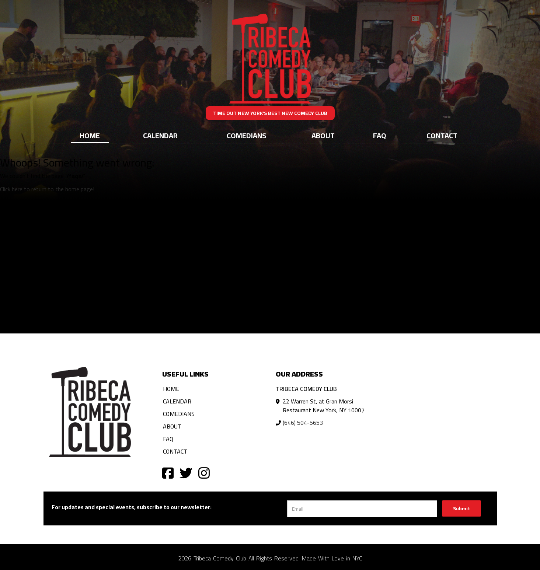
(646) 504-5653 (303, 422)
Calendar (160, 135)
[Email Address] (362, 508)
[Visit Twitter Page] (186, 472)
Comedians (246, 135)
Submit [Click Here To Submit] (461, 508)
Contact (441, 135)
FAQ (379, 135)
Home (90, 135)
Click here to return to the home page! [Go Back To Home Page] (47, 189)
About (323, 135)
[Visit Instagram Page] (204, 472)
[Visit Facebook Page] (168, 472)
